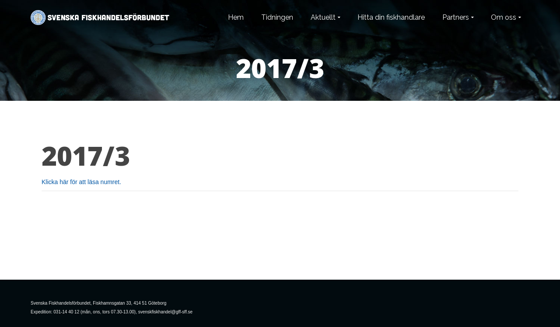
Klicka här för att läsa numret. (81, 181)
